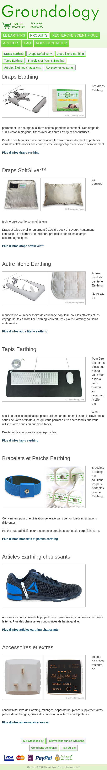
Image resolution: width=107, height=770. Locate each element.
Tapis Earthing (13, 60)
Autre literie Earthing (70, 53)
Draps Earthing (13, 53)
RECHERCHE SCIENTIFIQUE (75, 35)
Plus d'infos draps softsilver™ (23, 246)
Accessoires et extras (60, 67)
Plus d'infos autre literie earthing (24, 331)
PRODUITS (38, 35)
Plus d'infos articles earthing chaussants (30, 629)
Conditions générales (44, 747)
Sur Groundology (33, 740)
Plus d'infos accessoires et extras (25, 722)
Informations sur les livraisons (66, 740)
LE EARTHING (14, 35)
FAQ (27, 43)
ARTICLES (11, 43)
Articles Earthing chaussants (22, 67)
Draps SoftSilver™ (40, 53)
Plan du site (69, 747)
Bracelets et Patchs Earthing (46, 60)
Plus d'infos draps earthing (20, 152)
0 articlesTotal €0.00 (36, 25)
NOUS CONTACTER (51, 43)
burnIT (77, 767)
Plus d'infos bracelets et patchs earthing (30, 539)
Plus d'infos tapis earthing (20, 440)
